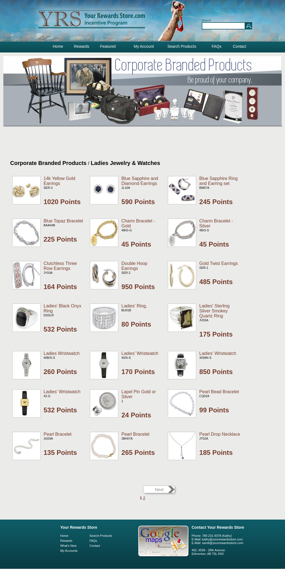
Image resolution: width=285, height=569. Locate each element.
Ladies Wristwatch (62, 353)
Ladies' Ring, (134, 306)
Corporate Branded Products (48, 163)
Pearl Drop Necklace (219, 434)
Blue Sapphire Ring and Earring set (218, 181)
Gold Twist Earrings (218, 263)
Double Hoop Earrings (134, 266)
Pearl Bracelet (58, 434)
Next (159, 489)
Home (58, 46)
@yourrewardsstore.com (226, 543)
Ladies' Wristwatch (139, 353)
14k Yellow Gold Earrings (59, 181)
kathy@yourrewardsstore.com (222, 539)
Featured (108, 46)
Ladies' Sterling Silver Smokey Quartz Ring (214, 311)
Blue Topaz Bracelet (63, 221)
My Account (144, 46)
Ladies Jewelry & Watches (125, 163)
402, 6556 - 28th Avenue (208, 550)
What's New (68, 545)
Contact (239, 46)
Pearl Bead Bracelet (219, 391)
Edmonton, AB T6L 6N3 (208, 553)
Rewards (81, 46)
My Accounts (69, 550)
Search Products (182, 46)
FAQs (217, 46)
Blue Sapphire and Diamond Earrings (139, 181)
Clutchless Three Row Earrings (60, 266)
